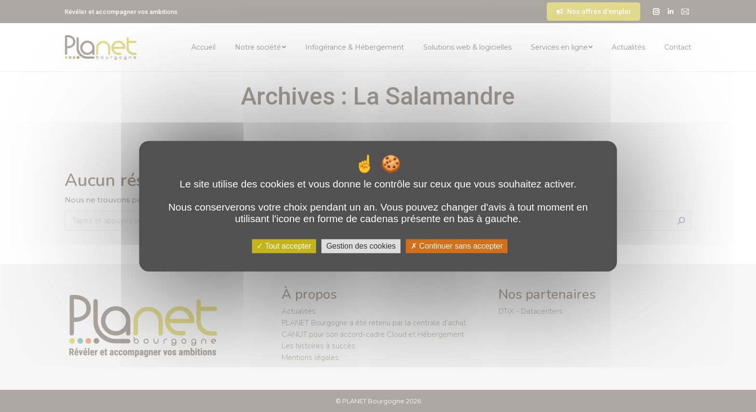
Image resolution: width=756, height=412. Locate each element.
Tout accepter (283, 246)
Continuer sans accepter (457, 246)
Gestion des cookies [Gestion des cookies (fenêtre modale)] (361, 246)
